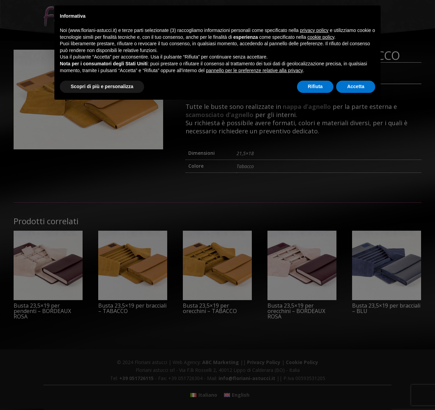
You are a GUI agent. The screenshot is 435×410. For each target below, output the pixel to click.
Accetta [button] (355, 86)
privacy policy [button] (314, 30)
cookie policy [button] (320, 37)
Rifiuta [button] (315, 86)
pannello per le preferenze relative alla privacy (254, 70)
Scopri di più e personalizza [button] (102, 86)
